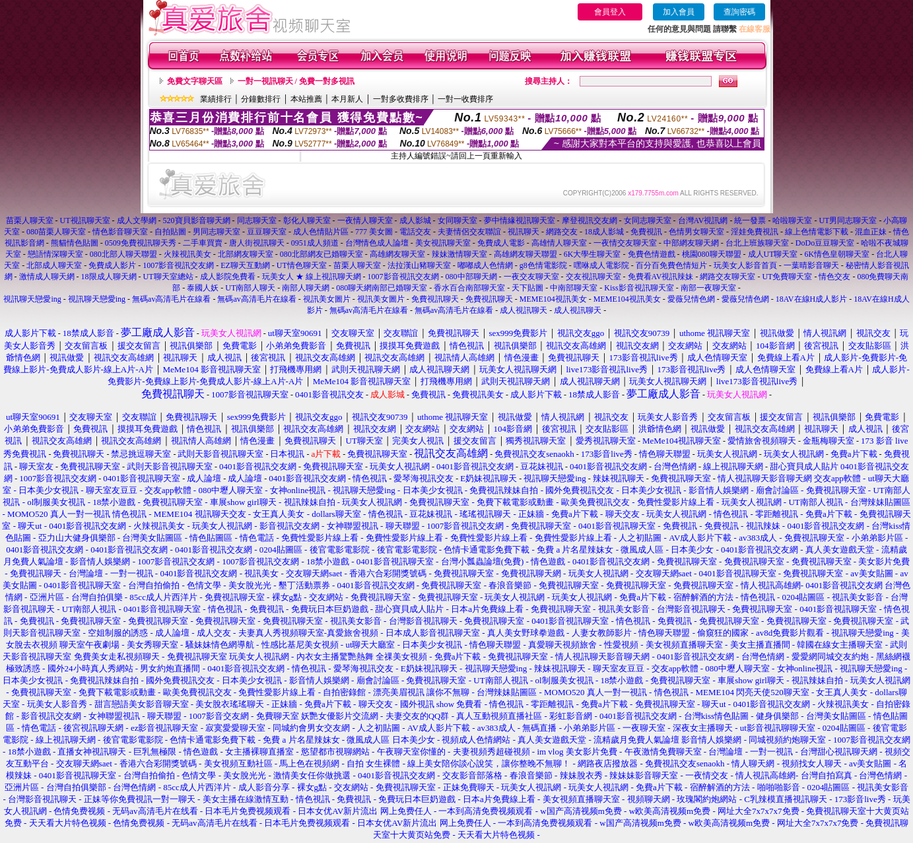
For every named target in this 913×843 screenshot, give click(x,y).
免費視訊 (646, 231)
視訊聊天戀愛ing (33, 299)
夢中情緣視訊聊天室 (519, 220)
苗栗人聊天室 (29, 220)
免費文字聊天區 (194, 81)
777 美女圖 (374, 231)
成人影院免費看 (227, 276)
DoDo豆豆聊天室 (824, 243)
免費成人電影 (501, 243)
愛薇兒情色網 (691, 299)
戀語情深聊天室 (55, 254)
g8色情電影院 (543, 265)
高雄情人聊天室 (559, 243)
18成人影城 (604, 231)
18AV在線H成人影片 (811, 299)
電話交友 (415, 231)
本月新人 (347, 99)
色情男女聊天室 (696, 231)
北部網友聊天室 (245, 254)
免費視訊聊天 (435, 299)
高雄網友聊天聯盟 (525, 254)
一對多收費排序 (400, 99)
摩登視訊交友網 (589, 220)
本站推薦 (306, 99)
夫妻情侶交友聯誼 (469, 231)
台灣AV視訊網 (703, 220)
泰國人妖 (203, 287)
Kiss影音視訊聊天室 (638, 287)
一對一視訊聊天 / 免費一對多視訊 (296, 81)
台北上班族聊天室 (757, 243)
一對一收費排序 (465, 99)
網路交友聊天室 (727, 276)
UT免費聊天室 (787, 276)
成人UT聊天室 (773, 254)
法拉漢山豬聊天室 (419, 265)
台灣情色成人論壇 (377, 243)
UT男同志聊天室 (848, 220)
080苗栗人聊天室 (56, 231)
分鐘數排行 (261, 99)
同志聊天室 (257, 220)
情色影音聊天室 (120, 231)
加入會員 (678, 12)
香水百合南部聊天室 (469, 287)
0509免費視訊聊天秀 (140, 243)
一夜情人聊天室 (365, 220)
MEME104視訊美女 (553, 299)
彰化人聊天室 (307, 220)
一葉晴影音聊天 (811, 265)
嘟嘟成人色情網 (485, 265)
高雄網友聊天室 (397, 254)
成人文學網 (136, 220)
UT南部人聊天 (250, 287)
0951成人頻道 (315, 243)
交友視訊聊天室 (593, 276)
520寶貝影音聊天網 (196, 220)
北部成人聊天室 (54, 265)
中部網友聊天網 (691, 243)
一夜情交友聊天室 (625, 243)
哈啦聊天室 (792, 220)
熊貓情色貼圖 (74, 243)
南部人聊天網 (305, 287)
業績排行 (216, 99)
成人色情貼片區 (321, 231)
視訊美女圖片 (327, 299)
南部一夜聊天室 (708, 287)
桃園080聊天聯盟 (711, 254)
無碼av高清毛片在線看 (171, 299)
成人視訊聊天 (523, 310)
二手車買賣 (202, 243)
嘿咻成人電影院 (601, 265)
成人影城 (415, 220)
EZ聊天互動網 (245, 265)
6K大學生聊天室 (592, 254)
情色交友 (834, 276)
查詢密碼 (739, 12)
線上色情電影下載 (816, 231)
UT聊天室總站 (168, 276)
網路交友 (562, 231)
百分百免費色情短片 (671, 265)
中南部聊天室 (573, 287)
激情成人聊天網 (47, 276)
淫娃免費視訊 (754, 231)
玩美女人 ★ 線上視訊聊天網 (312, 276)
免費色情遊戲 (651, 254)
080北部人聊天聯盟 (123, 254)
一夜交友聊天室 (531, 276)
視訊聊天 (523, 231)
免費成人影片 (112, 265)
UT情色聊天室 (302, 265)
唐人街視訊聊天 (257, 243)
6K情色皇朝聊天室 (837, 254)
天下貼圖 (527, 287)
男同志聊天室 (216, 231)
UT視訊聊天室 (85, 220)
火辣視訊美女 (187, 254)
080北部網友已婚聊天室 (321, 254)
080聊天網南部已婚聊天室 (381, 287)
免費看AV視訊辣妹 (661, 276)
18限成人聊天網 (109, 276)
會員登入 (610, 12)
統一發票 (750, 220)
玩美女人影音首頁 (745, 265)
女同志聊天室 (647, 220)
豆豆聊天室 (267, 231)
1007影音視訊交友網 (178, 265)
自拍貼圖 (170, 231)
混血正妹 (871, 231)
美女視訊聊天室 (443, 243)
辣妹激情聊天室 (459, 254)
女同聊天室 (457, 220)
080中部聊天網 (471, 276)
